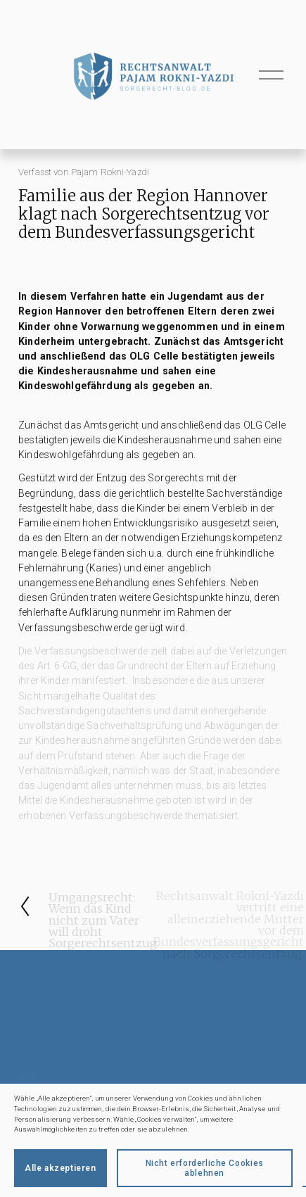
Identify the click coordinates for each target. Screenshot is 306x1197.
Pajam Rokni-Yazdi (110, 172)
